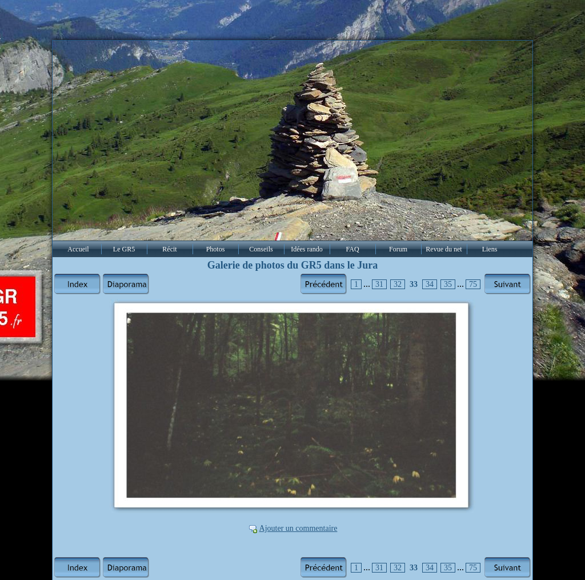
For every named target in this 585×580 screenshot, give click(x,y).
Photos (215, 249)
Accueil (78, 249)
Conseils (261, 249)
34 (430, 284)
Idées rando (307, 249)
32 (398, 284)
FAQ (352, 249)
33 (414, 284)
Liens (490, 249)
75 (473, 284)
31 (379, 284)
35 (448, 284)
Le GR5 (124, 249)
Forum (398, 249)
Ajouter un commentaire (298, 528)
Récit (169, 249)
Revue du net (444, 249)
